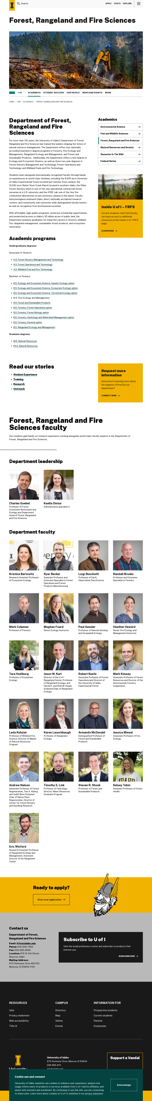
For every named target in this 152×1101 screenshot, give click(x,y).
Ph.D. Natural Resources (26, 345)
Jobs (11, 1010)
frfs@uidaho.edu (26, 943)
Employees (100, 1025)
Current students (103, 1015)
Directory (60, 1010)
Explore (127, 4)
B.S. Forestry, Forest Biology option (31, 312)
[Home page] (12, 5)
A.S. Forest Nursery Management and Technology (39, 259)
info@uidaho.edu (55, 1069)
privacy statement (94, 1093)
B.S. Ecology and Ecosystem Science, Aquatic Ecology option (45, 283)
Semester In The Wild (112, 154)
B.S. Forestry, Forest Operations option (33, 307)
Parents (98, 1020)
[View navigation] (139, 4)
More (109, 93)
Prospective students (105, 1010)
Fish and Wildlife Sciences (114, 133)
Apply (108, 4)
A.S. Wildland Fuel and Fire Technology (33, 269)
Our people (73, 93)
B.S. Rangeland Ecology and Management (35, 327)
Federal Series (108, 161)
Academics (34, 93)
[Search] (18, 4)
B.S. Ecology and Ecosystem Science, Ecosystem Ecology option (47, 288)
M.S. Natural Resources (25, 341)
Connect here (108, 395)
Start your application (49, 899)
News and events (92, 93)
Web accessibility (19, 1020)
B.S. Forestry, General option (28, 322)
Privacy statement (19, 1015)
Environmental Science (113, 127)
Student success (53, 93)
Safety (59, 1020)
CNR (20, 93)
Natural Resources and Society (117, 147)
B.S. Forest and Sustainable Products (32, 302)
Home (11, 102)
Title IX (13, 1025)
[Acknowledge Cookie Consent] (124, 1085)
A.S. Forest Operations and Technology (33, 264)
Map (57, 1015)
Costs (117, 4)
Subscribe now (127, 956)
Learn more (107, 231)
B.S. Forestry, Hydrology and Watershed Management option (44, 317)
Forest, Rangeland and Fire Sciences (120, 140)
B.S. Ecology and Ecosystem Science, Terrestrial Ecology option (46, 293)
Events (59, 1025)
